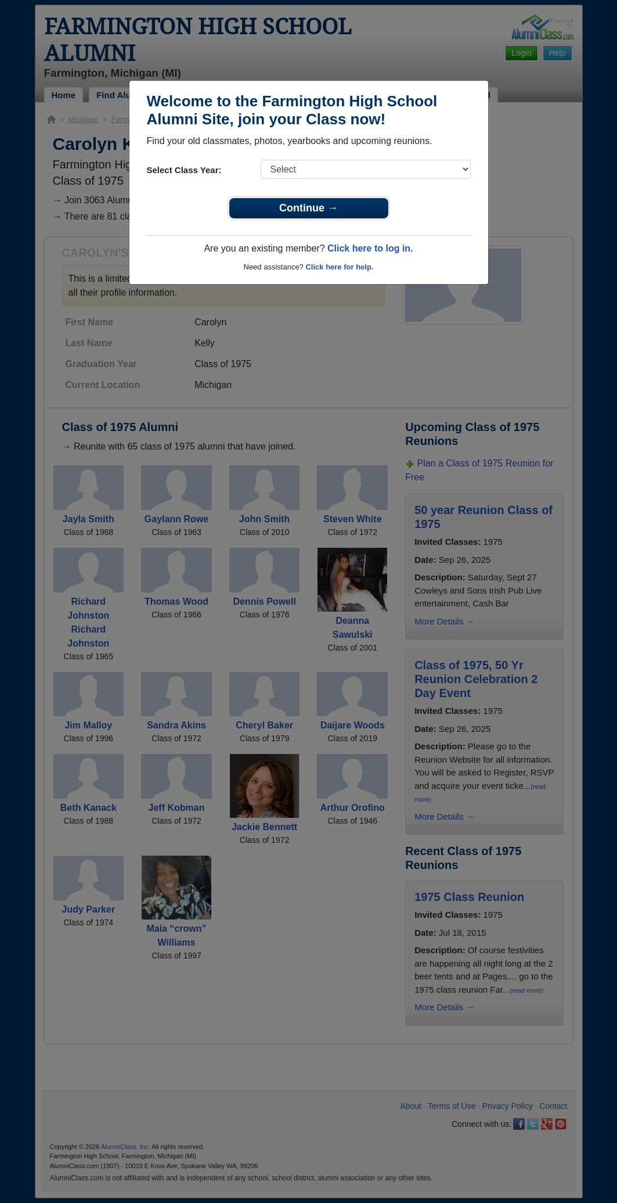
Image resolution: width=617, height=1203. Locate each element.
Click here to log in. (370, 248)
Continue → (308, 208)
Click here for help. (339, 267)
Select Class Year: (184, 170)
